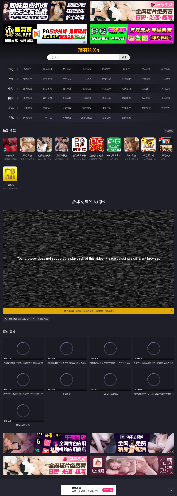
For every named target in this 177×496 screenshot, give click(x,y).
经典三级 (126, 88)
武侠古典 (86, 107)
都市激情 (27, 107)
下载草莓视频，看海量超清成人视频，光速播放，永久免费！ (117, 311)
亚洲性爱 (27, 88)
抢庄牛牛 (165, 69)
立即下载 (108, 490)
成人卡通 (67, 88)
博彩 (11, 69)
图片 (11, 98)
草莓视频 (67, 117)
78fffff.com (88, 50)
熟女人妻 (106, 78)
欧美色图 (67, 98)
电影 (11, 88)
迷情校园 (106, 107)
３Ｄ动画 (86, 78)
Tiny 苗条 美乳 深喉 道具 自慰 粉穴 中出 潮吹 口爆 (26, 319)
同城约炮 (27, 117)
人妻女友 (67, 107)
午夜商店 (47, 117)
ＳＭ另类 (165, 78)
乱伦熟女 (146, 88)
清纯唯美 (126, 98)
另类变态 (165, 88)
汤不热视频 (86, 117)
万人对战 (67, 69)
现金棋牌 (146, 69)
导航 (11, 117)
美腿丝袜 (106, 98)
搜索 (124, 57)
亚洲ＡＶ (27, 78)
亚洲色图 (47, 98)
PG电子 (27, 69)
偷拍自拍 (47, 88)
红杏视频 (106, 117)
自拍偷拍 (47, 78)
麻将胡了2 (106, 69)
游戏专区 (86, 69)
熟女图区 (146, 98)
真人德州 (47, 69)
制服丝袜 (106, 88)
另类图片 (165, 98)
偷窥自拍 (27, 98)
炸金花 (126, 69)
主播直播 (146, 78)
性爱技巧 (165, 107)
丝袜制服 (126, 78)
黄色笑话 (146, 107)
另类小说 (126, 107)
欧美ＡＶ (67, 78)
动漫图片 (86, 98)
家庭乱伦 (47, 107)
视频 (11, 79)
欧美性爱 (86, 88)
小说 (11, 108)
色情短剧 (126, 117)
